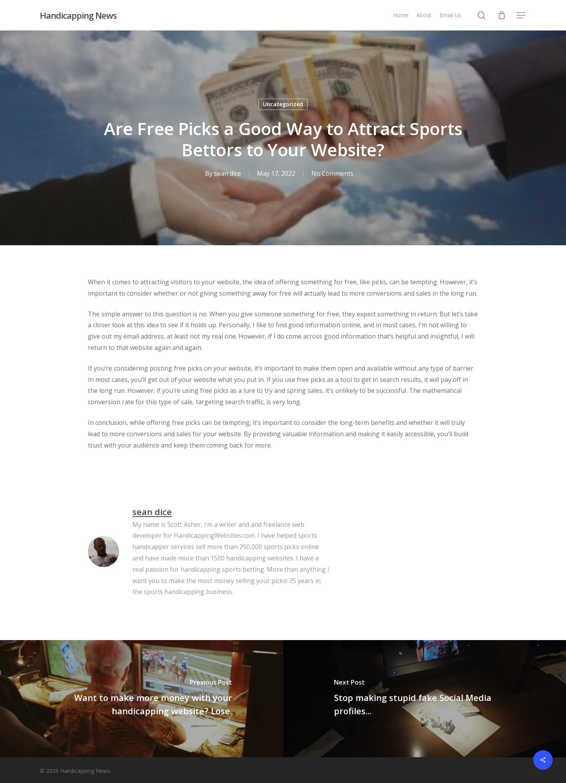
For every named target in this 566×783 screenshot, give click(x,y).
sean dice (227, 173)
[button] (521, 15)
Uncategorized (283, 104)
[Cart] (501, 15)
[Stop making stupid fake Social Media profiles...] (424, 698)
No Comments (332, 173)
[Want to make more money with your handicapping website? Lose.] (141, 698)
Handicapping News (78, 15)
